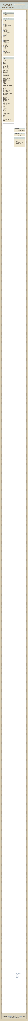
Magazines (6, 40)
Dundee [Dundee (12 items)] (7, 71)
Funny (5, 34)
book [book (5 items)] (4, 62)
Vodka (5, 53)
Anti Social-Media (17, 976)
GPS (15, 1019)
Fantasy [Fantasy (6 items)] (5, 73)
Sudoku (20, 1018)
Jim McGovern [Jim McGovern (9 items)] (7, 85)
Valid (18, 143)
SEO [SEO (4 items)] (4, 106)
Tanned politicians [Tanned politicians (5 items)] (8, 112)
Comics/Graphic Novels (7, 26)
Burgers (6, 23)
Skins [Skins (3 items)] (4, 107)
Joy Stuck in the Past (20, 130)
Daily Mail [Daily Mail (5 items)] (6, 69)
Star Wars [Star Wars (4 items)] (5, 110)
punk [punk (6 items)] (5, 100)
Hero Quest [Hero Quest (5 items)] (6, 78)
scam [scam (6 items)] (5, 105)
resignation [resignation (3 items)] (5, 102)
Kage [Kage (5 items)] (4, 88)
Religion (6, 48)
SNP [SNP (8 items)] (5, 108)
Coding (5, 24)
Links (5, 39)
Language (6, 37)
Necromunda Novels (18, 974)
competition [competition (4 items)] (6, 66)
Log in (17, 140)
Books (5, 21)
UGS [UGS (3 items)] (4, 115)
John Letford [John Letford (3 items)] (5, 87)
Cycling (5, 27)
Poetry (5, 44)
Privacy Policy (16, 1)
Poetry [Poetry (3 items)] (4, 98)
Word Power (18, 135)
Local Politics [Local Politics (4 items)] (6, 91)
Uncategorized (7, 52)
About (23, 1)
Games (5, 35)
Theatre (5, 51)
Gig (4, 36)
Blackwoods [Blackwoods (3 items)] (5, 61)
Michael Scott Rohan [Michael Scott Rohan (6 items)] (7, 93)
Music (5, 41)
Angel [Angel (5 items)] (5, 60)
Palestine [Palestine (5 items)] (6, 97)
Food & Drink (7, 32)
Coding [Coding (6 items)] (5, 65)
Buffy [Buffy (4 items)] (4, 63)
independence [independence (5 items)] (7, 80)
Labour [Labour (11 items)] (6, 90)
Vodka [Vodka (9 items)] (5, 117)
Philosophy (6, 42)
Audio (5, 20)
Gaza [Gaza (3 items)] (4, 76)
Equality (6, 29)
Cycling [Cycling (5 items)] (5, 67)
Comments (19, 142)
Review (5, 50)
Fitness (5, 31)
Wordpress (10, 1018)
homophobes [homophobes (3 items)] (5, 79)
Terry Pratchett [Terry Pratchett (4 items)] (6, 113)
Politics (5, 45)
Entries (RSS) (19, 1016)
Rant (5, 47)
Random (6, 46)
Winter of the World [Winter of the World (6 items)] (7, 120)
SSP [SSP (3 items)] (4, 109)
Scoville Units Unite (8, 6)
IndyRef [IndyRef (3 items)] (4, 81)
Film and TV (6, 30)
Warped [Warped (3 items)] (4, 118)
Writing (5, 55)
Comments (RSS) (14, 1017)
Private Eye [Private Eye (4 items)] (6, 99)
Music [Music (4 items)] (4, 96)
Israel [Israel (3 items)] (4, 82)
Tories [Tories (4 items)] (4, 114)
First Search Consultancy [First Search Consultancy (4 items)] (6, 75)
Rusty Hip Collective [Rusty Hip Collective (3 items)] (6, 103)
